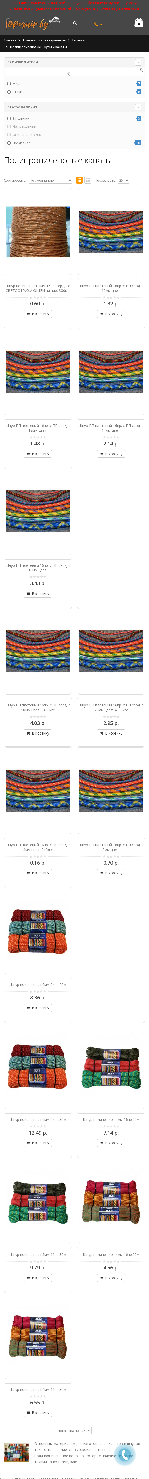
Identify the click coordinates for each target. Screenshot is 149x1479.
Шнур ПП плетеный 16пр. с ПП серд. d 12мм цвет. (37, 428)
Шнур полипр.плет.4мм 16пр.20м (111, 1254)
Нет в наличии (24, 126)
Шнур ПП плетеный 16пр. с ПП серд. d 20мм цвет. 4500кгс (111, 707)
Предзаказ (21, 142)
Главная (10, 40)
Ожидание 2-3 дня (27, 134)
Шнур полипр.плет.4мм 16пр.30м (38, 1389)
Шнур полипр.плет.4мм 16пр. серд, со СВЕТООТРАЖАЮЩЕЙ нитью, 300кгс (38, 288)
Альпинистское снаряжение (44, 40)
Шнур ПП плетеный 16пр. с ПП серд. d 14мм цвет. (111, 428)
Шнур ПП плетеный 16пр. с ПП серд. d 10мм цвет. (111, 288)
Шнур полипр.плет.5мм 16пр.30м (38, 1254)
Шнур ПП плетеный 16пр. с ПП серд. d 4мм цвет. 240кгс (37, 847)
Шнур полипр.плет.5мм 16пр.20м (111, 1119)
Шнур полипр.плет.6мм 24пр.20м (38, 984)
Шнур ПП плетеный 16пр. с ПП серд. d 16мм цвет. (37, 568)
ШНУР (17, 91)
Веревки (78, 40)
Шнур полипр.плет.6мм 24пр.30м (38, 1119)
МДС (16, 83)
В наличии (21, 118)
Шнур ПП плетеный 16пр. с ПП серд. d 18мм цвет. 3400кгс (37, 707)
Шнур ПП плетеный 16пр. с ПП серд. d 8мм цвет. (111, 847)
